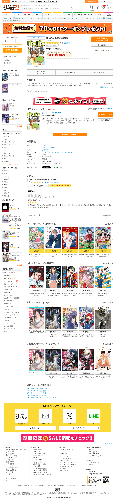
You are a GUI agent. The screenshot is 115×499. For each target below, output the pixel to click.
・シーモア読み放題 (10, 478)
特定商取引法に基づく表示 (61, 485)
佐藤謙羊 (101, 256)
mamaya (32, 332)
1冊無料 (69, 251)
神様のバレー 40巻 (103, 293)
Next (112, 240)
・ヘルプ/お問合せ (65, 458)
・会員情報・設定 (37, 455)
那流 (91, 256)
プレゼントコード (9, 329)
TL (57, 15)
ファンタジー (8, 136)
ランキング (8, 278)
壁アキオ (88, 295)
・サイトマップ (64, 470)
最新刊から (109, 109)
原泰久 (6, 190)
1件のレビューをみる (51, 182)
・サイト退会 (36, 466)
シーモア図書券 (8, 326)
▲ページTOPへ (108, 443)
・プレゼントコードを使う (40, 471)
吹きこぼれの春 (14, 233)
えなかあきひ (53, 336)
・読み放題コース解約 (39, 464)
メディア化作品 (8, 306)
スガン (105, 256)
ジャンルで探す (27, 8)
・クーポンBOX (37, 459)
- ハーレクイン (10, 466)
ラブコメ (6, 139)
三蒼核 (87, 377)
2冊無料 (36, 251)
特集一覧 (6, 309)
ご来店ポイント (35, 428)
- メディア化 (9, 472)
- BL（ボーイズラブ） (12, 456)
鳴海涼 (11, 235)
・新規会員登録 (37, 450)
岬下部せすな (34, 256)
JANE (56, 295)
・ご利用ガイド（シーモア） (68, 462)
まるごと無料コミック (10, 281)
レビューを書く (51, 45)
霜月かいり (7, 170)
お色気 (6, 147)
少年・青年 (17, 15)
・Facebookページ (93, 463)
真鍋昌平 (6, 179)
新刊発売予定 (8, 275)
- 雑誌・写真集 (10, 462)
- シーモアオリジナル (12, 468)
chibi (92, 336)
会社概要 (19, 485)
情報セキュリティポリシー (46, 485)
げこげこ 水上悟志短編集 (103, 18)
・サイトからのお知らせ (39, 472)
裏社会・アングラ (9, 156)
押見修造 (6, 193)
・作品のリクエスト (66, 466)
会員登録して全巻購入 (70, 135)
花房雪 (72, 377)
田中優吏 (36, 295)
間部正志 (6, 196)
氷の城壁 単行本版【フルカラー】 (14, 256)
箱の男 (11, 205)
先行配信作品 (8, 295)
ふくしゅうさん (86, 376)
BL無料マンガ (8, 289)
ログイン (105, 1)
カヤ (39, 256)
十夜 (88, 336)
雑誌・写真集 (88, 15)
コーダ (83, 295)
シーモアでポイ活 (9, 301)
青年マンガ (49, 18)
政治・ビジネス (8, 153)
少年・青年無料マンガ (10, 287)
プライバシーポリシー (33, 485)
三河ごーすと (65, 377)
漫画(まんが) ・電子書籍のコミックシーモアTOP (18, 18)
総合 (7, 15)
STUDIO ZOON (39, 332)
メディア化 (98, 15)
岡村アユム (86, 256)
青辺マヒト (83, 336)
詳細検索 (6, 320)
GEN (68, 256)
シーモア (6, 1)
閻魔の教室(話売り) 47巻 (36, 293)
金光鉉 (6, 187)
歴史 (5, 159)
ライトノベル (68, 15)
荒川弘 (6, 173)
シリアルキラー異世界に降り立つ (15, 115)
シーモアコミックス (47, 14)
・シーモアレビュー (10, 480)
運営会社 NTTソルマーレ (91, 485)
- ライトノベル (10, 460)
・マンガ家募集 (92, 452)
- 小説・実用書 (10, 464)
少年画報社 (58, 18)
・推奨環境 (63, 468)
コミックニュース (9, 323)
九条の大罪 (103, 335)
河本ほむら (12, 118)
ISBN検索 (82, 485)
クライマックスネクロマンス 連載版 (15, 74)
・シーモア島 (64, 456)
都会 (10, 207)
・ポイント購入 (37, 451)
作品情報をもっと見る (106, 87)
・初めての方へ (64, 460)
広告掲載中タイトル (10, 317)
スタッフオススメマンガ (11, 312)
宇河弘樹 (11, 105)
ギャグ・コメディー (10, 144)
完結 (29, 92)
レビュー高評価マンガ (11, 315)
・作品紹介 (90, 450)
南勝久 (6, 182)
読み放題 (14, 1)
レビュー (22, 1)
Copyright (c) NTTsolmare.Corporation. (57, 497)
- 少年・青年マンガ (11, 452)
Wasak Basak (51, 295)
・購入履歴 (35, 457)
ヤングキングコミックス (86, 18)
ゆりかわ (103, 377)
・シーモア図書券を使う (39, 469)
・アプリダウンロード (66, 450)
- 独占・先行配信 (11, 470)
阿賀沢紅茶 (12, 259)
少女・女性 (27, 15)
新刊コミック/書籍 (9, 273)
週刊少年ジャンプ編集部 (70, 295)
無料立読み (36, 290)
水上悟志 (49, 40)
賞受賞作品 (7, 303)
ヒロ (17, 118)
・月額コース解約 (37, 462)
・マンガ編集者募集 (93, 454)
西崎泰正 (100, 295)
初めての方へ (8, 63)
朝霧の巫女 (12, 103)
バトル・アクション (10, 142)
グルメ (6, 150)
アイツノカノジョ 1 (53, 254)
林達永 (6, 184)
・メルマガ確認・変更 (39, 453)
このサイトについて (74, 485)
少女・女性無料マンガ (10, 284)
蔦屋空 (64, 336)
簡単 (96, 109)
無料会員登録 (92, 1)
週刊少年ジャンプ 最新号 (69, 293)
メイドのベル (53, 335)
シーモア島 (31, 1)
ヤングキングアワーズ (70, 18)
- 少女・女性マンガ (11, 454)
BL (37, 15)
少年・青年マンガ (39, 18)
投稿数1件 (58, 43)
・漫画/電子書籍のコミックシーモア (15, 450)
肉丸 (53, 256)
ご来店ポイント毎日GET (11, 298)
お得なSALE (8, 292)
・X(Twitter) (91, 465)
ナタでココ (81, 377)
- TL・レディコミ (11, 458)
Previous (28, 240)
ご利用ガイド (8, 60)
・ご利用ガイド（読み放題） (68, 464)
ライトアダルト (108, 14)
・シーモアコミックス (94, 456)
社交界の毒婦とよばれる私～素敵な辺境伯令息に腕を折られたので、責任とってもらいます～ (15, 220)
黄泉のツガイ (13, 244)
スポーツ (6, 161)
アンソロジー (8, 176)
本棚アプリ (7, 331)
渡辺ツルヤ (106, 295)
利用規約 (24, 485)
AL (71, 256)
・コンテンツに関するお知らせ (41, 474)
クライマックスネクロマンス (15, 85)
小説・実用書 (78, 15)
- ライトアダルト (11, 474)
